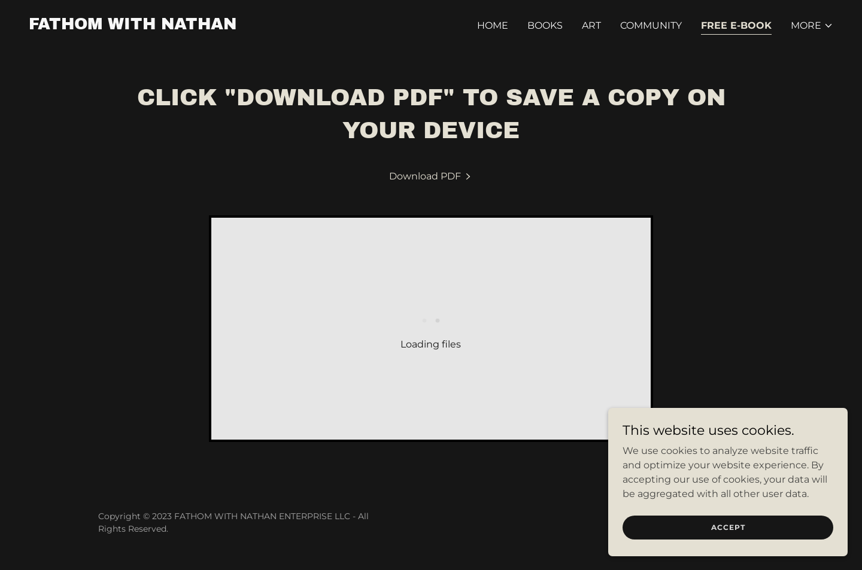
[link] (132, 26)
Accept (728, 527)
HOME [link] (492, 25)
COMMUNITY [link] (651, 25)
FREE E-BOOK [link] (736, 25)
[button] (812, 26)
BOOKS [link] (545, 25)
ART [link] (591, 25)
